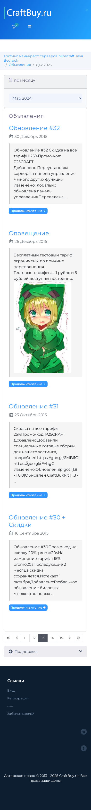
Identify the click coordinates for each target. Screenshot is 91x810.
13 (42, 638)
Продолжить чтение (28, 211)
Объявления (20, 65)
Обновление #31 (34, 406)
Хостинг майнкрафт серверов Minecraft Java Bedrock (43, 58)
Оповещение (29, 233)
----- (10, 706)
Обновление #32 (34, 128)
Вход (11, 690)
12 (34, 638)
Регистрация (18, 698)
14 (52, 638)
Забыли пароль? (20, 714)
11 (25, 638)
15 (61, 638)
